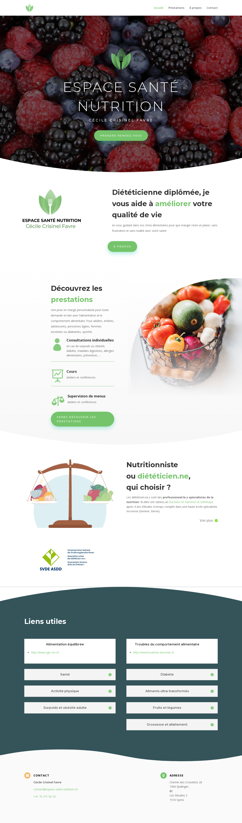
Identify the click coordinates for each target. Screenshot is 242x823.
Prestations (176, 8)
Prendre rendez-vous (121, 134)
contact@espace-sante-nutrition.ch (55, 789)
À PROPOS (122, 246)
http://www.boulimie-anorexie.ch (153, 652)
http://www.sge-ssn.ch (45, 652)
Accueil (158, 8)
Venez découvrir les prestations (76, 419)
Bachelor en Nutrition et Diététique (190, 502)
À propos (195, 8)
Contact (212, 8)
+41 (44, 796)
